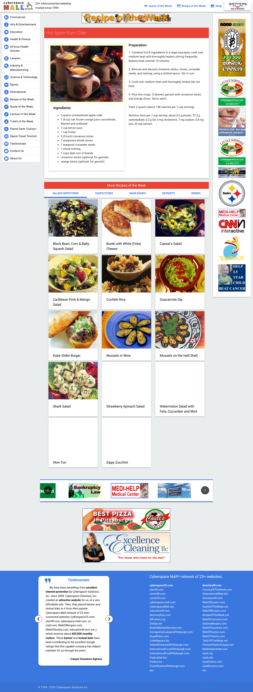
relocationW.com (212, 598)
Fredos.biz (156, 661)
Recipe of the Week (191, 6)
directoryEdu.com (160, 615)
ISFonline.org (157, 619)
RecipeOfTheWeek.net (215, 615)
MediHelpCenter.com (215, 649)
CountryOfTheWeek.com (217, 589)
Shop (216, 6)
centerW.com (158, 598)
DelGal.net (156, 623)
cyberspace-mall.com (162, 602)
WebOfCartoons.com (215, 619)
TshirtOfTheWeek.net (215, 640)
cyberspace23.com (161, 585)
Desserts (168, 193)
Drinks (196, 193)
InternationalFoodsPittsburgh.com (170, 649)
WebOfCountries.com (215, 627)
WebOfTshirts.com (213, 636)
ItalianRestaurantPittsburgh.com (169, 644)
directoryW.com (211, 585)
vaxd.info (207, 657)
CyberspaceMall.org (162, 606)
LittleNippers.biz (159, 640)
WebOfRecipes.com (214, 610)
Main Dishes (137, 193)
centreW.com (158, 593)
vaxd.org (207, 653)
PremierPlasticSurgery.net (218, 644)
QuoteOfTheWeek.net (215, 606)
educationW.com (160, 610)
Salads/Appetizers (65, 193)
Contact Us (208, 687)
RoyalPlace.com (159, 636)
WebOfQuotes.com (213, 602)
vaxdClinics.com (212, 661)
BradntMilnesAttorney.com (166, 627)
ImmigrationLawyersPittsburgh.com (171, 632)
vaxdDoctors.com (213, 666)
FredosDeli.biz (158, 657)
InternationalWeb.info (215, 593)
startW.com (157, 589)
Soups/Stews (104, 193)
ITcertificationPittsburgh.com (167, 666)
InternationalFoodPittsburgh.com (169, 653)
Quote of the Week (158, 6)
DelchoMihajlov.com (214, 623)
